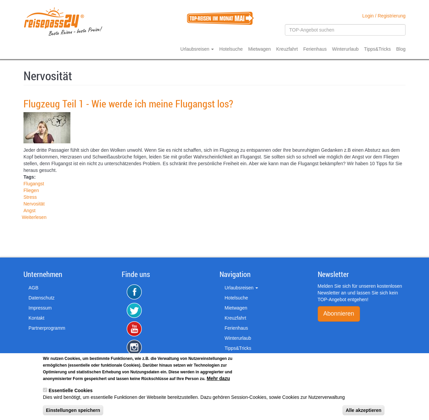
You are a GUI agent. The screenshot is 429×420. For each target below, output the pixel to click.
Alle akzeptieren (363, 411)
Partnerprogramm (46, 328)
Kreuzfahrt (287, 49)
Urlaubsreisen (197, 49)
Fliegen (31, 190)
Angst (29, 210)
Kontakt (36, 318)
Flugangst (33, 183)
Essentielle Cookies (71, 391)
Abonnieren (338, 313)
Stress (30, 197)
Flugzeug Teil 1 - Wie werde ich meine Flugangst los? (128, 103)
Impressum (40, 308)
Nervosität (34, 203)
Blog (401, 49)
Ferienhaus (315, 49)
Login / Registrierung (384, 15)
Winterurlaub (345, 49)
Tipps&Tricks (377, 49)
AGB (33, 287)
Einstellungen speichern (73, 411)
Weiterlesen (34, 217)
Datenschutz (41, 297)
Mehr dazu (218, 379)
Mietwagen (259, 49)
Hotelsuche (231, 49)
